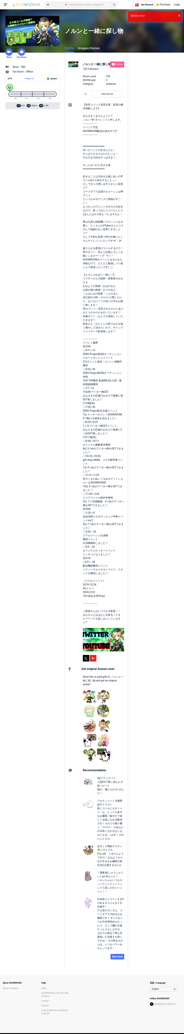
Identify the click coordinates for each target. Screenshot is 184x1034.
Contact (45, 1001)
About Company (10, 988)
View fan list (107, 94)
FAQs (43, 988)
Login (177, 4)
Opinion (45, 1005)
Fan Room (21, 53)
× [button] (179, 15)
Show (9, 53)
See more (117, 956)
